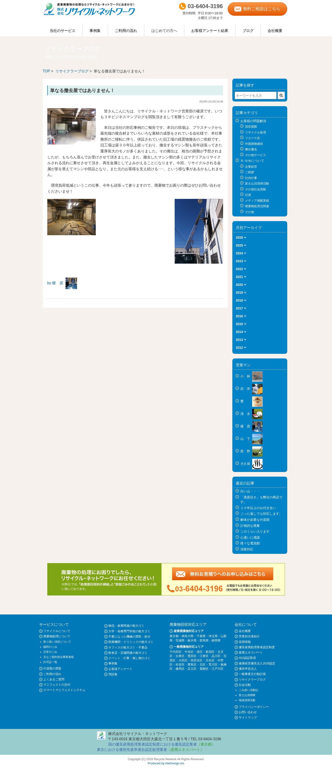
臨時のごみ (50, 646)
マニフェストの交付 (56, 684)
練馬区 (180, 668)
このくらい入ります (254, 531)
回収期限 (251, 126)
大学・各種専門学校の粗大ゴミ (129, 631)
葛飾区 (204, 668)
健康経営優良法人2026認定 (257, 663)
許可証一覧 (50, 662)
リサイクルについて (56, 631)
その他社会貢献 (255, 189)
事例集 (95, 31)
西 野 (251, 451)
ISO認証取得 (247, 658)
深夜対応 (246, 549)
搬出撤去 (251, 149)
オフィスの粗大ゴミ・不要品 (127, 647)
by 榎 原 (55, 283)
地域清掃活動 (247, 700)
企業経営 (251, 166)
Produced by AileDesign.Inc (166, 763)
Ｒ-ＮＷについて (252, 161)
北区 (203, 664)
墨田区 (192, 656)
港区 (200, 652)
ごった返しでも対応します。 (261, 513)
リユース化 (252, 138)
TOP (46, 71)
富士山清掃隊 (247, 695)
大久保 (251, 464)
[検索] (281, 95)
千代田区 (176, 652)
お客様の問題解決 (253, 121)
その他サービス (255, 155)
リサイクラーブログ (72, 71)
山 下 (251, 439)
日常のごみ (50, 652)
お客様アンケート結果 (209, 31)
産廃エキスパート (251, 652)
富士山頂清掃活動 (257, 183)
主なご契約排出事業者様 (58, 657)
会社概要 (275, 31)
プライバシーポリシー (254, 707)
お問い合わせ (248, 712)
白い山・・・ (250, 491)
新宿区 (210, 652)
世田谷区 (197, 660)
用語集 (112, 674)
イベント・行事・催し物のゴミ (129, 658)
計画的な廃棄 (250, 525)
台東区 (180, 656)
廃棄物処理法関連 (257, 206)
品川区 (216, 656)
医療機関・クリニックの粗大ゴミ (130, 642)
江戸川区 (218, 668)
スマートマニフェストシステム (64, 690)
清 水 (251, 414)
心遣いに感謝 (250, 537)
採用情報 (245, 642)
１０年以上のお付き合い (258, 508)
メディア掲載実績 (257, 200)
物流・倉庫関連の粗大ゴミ (126, 625)
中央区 (189, 652)
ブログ (248, 31)
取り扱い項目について (57, 641)
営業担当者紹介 (249, 636)
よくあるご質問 (53, 679)
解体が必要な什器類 (254, 519)
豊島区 (192, 664)
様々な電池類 (250, 543)
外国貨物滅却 (254, 143)
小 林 (251, 376)
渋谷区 (210, 660)
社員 (248, 195)
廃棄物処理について (56, 636)
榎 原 (251, 426)
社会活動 (245, 685)
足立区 (192, 668)
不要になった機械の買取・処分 (129, 636)
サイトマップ (248, 717)
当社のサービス (62, 31)
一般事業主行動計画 (252, 674)
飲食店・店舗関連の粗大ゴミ (127, 652)
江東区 (204, 656)
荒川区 (213, 664)
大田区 (183, 660)
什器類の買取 (52, 668)
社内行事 (251, 178)
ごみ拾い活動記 (248, 690)
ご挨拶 (249, 172)
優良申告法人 (248, 668)
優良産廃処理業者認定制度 (257, 647)
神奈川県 (188, 636)
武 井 (251, 389)
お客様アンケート (120, 669)
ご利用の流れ (126, 31)
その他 (249, 212)
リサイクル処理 (255, 132)
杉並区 (180, 664)
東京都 (174, 636)
